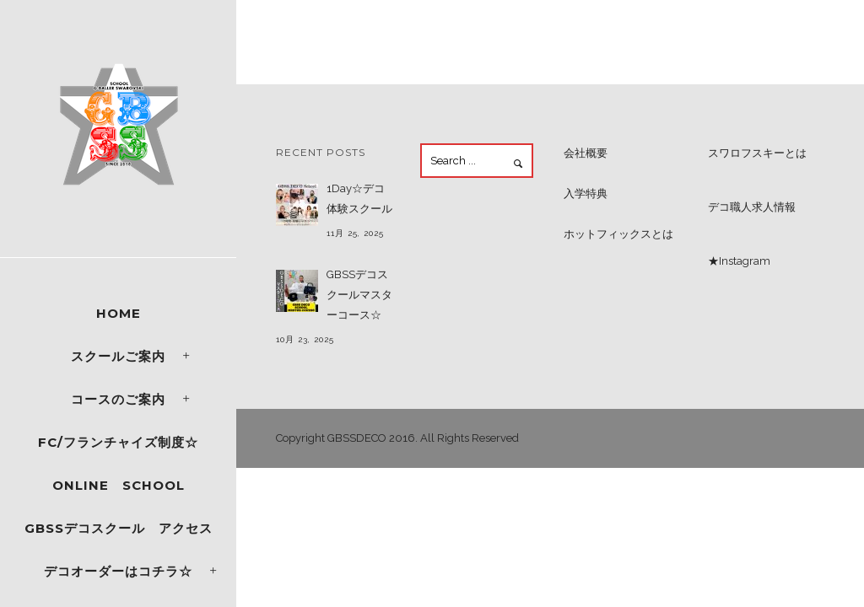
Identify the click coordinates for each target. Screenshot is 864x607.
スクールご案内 (118, 356)
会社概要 (586, 153)
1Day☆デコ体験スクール (359, 198)
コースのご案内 (118, 399)
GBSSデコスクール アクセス (118, 528)
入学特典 (586, 193)
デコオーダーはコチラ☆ (118, 571)
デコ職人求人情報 (752, 207)
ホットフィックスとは (618, 234)
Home (118, 313)
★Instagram (739, 261)
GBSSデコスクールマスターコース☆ (359, 294)
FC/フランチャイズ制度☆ (118, 442)
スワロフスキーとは (757, 153)
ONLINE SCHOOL (118, 485)
